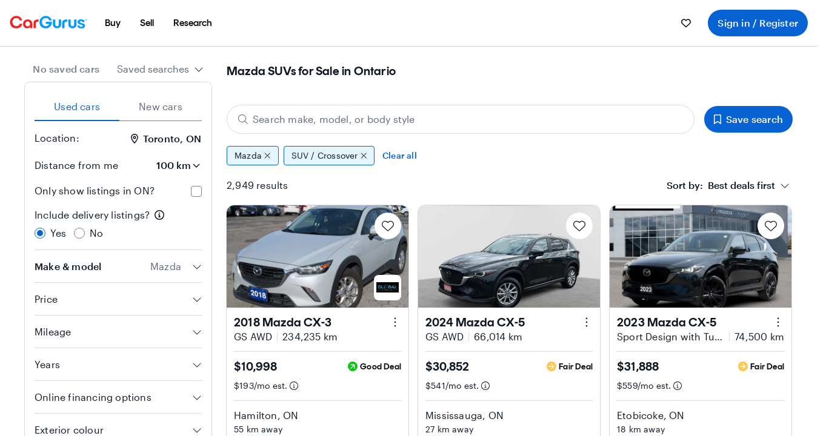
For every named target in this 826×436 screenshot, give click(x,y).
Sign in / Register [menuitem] (758, 22)
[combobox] (160, 69)
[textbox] (721, 185)
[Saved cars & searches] (686, 23)
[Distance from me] (168, 165)
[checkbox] (196, 191)
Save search (748, 119)
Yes (58, 233)
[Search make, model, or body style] (460, 119)
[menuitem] (112, 23)
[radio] (40, 233)
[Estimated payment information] (294, 385)
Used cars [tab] (77, 106)
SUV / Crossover (329, 155)
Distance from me (76, 165)
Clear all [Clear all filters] (399, 155)
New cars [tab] (160, 106)
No (96, 233)
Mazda (253, 155)
